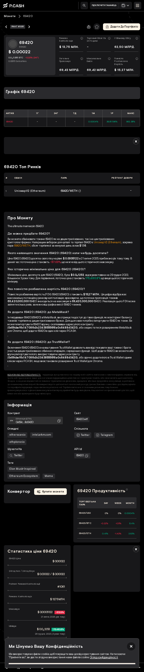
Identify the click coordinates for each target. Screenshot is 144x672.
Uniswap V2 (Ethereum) (107, 242)
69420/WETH (22, 245)
